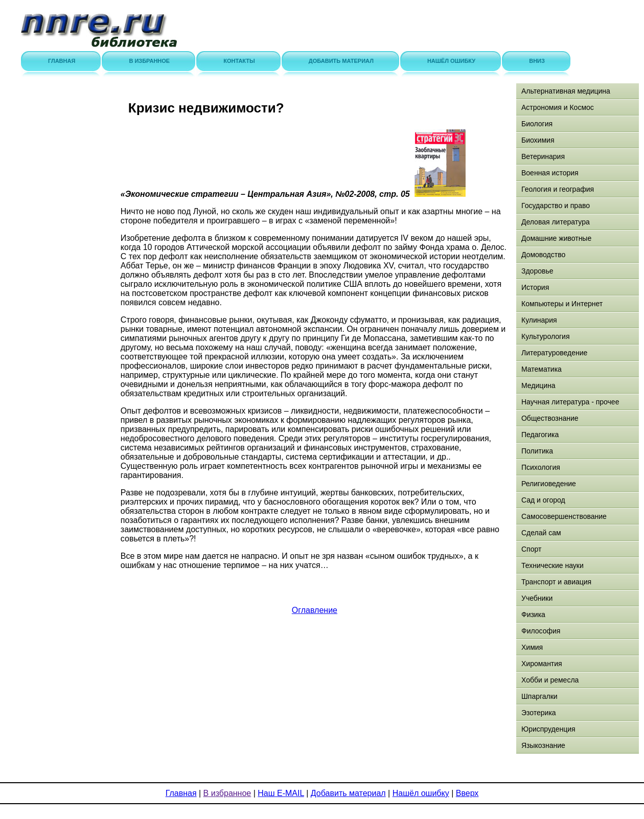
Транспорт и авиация (556, 582)
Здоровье (537, 271)
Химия (532, 647)
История (535, 287)
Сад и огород (543, 500)
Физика (533, 614)
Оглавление (314, 610)
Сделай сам (541, 533)
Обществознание (550, 418)
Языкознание (543, 745)
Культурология (545, 336)
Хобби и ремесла (550, 680)
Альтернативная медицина (565, 91)
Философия (540, 631)
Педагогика (540, 434)
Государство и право (555, 205)
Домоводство (543, 255)
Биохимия (537, 140)
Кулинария (539, 320)
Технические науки (552, 565)
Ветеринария (543, 156)
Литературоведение (554, 353)
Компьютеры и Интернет (562, 304)
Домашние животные (556, 238)
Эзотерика (538, 713)
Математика (541, 369)
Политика (537, 451)
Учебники (537, 598)
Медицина (538, 385)
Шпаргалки (539, 696)
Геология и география (557, 189)
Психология (540, 467)
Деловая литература (555, 222)
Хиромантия (541, 663)
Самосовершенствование (564, 516)
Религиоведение (548, 484)
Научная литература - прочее (570, 402)
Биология (537, 124)
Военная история (550, 173)
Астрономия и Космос (557, 107)
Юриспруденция (548, 729)
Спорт (531, 549)
